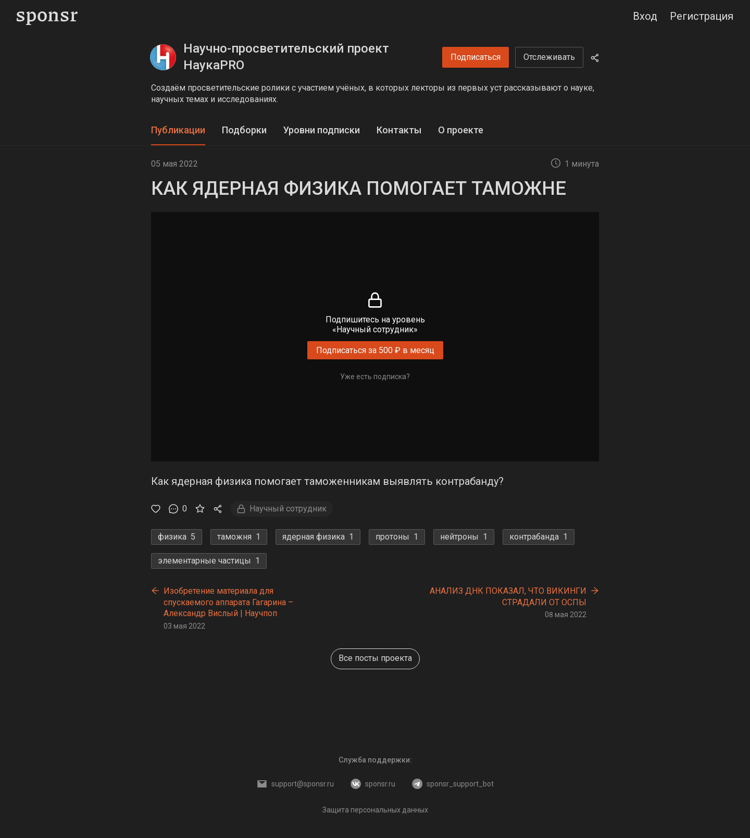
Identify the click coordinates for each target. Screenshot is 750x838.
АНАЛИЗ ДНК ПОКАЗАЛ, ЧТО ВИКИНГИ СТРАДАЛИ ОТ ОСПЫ (508, 596)
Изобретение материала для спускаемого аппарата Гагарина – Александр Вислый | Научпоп (228, 602)
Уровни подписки (321, 129)
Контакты (399, 129)
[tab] (178, 130)
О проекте (460, 129)
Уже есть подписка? (375, 376)
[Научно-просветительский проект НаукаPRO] (163, 57)
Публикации (178, 129)
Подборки (244, 129)
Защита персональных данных (375, 810)
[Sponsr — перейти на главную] (47, 16)
